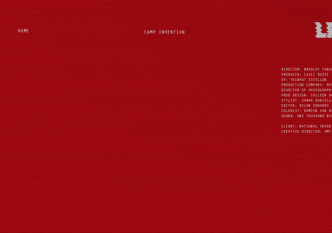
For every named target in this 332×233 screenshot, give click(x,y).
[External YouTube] (166, 105)
